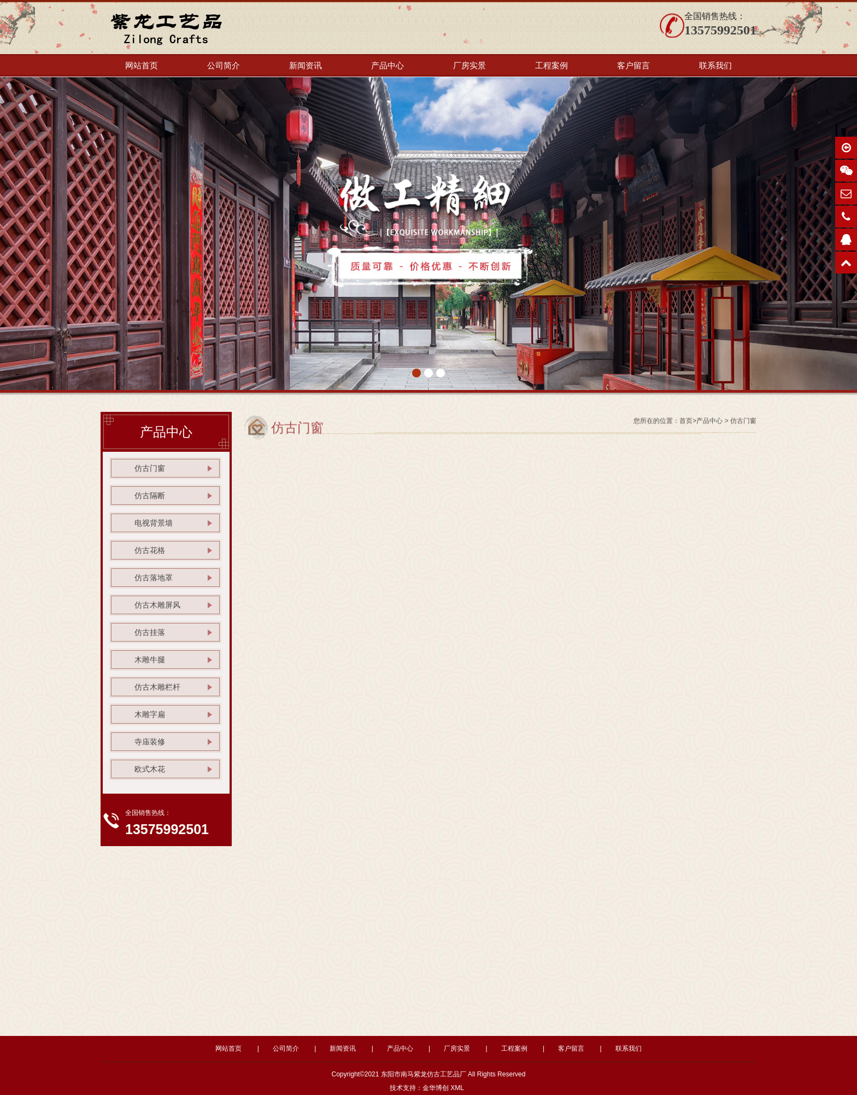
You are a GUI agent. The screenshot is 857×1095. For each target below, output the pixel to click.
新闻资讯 (305, 65)
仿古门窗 (149, 468)
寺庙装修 (149, 741)
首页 (685, 424)
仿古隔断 (149, 495)
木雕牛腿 (149, 659)
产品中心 (387, 65)
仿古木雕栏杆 (157, 687)
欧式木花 (149, 769)
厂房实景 (469, 65)
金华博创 (435, 1088)
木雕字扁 (149, 714)
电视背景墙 (153, 523)
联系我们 (715, 65)
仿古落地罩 (153, 577)
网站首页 (141, 65)
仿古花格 (149, 550)
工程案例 (551, 65)
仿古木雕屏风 (157, 605)
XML (456, 1088)
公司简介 (223, 65)
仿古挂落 (149, 632)
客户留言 (633, 65)
